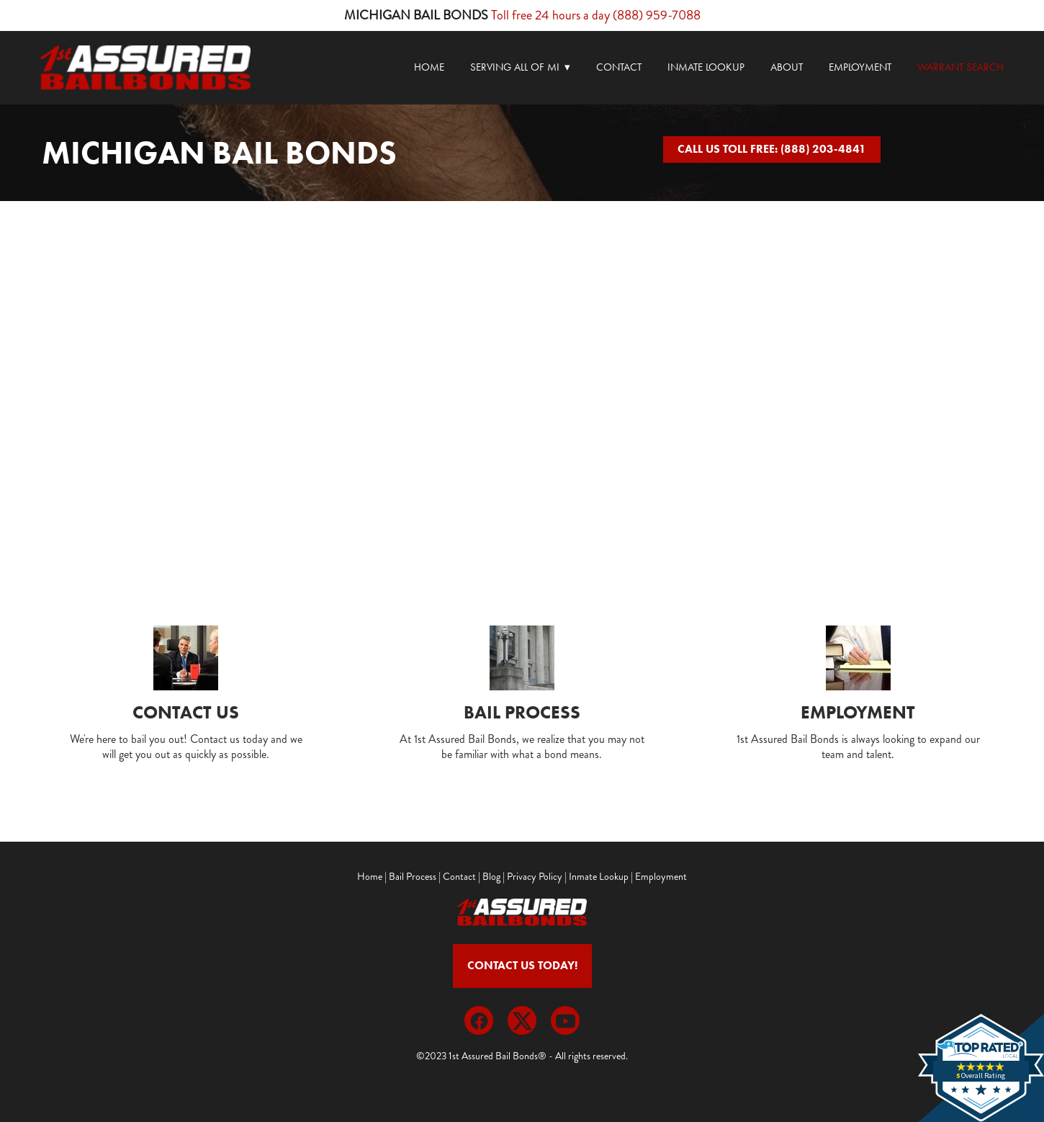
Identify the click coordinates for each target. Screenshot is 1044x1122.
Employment (860, 67)
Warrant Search (960, 67)
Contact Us (185, 712)
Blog (491, 876)
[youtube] (565, 1020)
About (786, 67)
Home (429, 67)
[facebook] (478, 1020)
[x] (522, 1020)
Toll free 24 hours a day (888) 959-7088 (596, 15)
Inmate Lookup (705, 67)
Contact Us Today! (522, 965)
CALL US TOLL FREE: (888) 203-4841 (772, 149)
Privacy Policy (534, 876)
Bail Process (522, 712)
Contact (619, 67)
